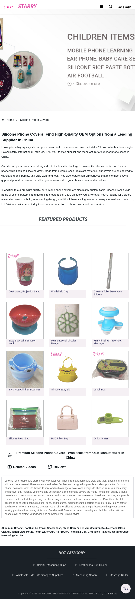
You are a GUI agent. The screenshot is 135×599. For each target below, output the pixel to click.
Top (125, 589)
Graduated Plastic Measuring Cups (108, 531)
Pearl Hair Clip (78, 531)
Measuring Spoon (88, 574)
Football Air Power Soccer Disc (43, 528)
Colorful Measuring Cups (53, 564)
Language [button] (124, 6)
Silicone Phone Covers (34, 119)
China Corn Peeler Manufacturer (81, 528)
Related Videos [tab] (22, 467)
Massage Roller (121, 574)
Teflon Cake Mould (22, 531)
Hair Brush (62, 531)
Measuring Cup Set (12, 535)
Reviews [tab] (57, 467)
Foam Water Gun (44, 531)
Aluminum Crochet (12, 528)
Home (10, 119)
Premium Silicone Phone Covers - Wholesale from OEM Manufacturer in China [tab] (66, 455)
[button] (102, 7)
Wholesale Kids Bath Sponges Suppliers (41, 574)
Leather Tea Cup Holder (95, 564)
